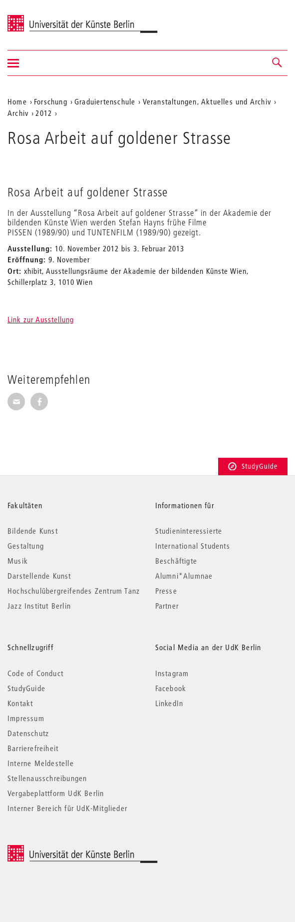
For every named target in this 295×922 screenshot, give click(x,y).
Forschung (50, 101)
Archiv (17, 113)
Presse (166, 591)
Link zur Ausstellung (40, 319)
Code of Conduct (35, 673)
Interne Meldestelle (40, 763)
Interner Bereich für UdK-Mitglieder (67, 808)
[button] (278, 62)
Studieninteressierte (189, 531)
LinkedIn (169, 703)
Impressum (25, 718)
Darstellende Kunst (39, 576)
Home (17, 101)
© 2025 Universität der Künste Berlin (59, 850)
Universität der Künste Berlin (46, 18)
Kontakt (20, 703)
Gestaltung (25, 546)
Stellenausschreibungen (47, 778)
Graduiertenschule (104, 101)
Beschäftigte (176, 561)
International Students (192, 546)
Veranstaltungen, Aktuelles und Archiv (207, 101)
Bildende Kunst (32, 531)
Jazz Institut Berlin (39, 606)
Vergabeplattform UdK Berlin (55, 793)
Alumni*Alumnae (184, 576)
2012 (43, 113)
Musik (17, 561)
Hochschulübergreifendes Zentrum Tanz (73, 591)
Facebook (171, 688)
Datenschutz (28, 733)
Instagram (172, 673)
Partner (167, 606)
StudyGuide (253, 466)
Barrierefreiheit (32, 748)
